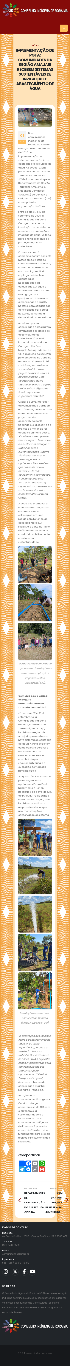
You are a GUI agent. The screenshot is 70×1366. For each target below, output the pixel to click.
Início (35, 45)
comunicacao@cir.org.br (15, 1254)
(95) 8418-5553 (11, 1245)
